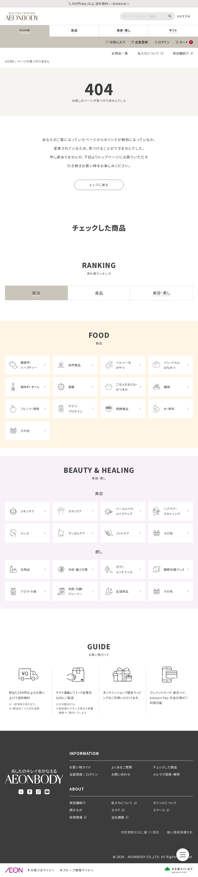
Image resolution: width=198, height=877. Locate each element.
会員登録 (141, 42)
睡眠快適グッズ (174, 569)
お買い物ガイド (80, 767)
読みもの (75, 810)
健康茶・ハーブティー (28, 365)
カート (186, 42)
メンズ (24, 533)
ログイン (164, 42)
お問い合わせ (121, 774)
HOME (10, 61)
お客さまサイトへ (43, 870)
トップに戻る (98, 184)
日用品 (25, 569)
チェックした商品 (165, 767)
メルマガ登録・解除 (166, 774)
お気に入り (117, 42)
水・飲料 (169, 408)
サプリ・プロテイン (75, 408)
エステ (115, 810)
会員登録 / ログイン (83, 774)
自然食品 (74, 365)
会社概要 (118, 817)
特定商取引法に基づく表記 (140, 832)
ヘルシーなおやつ (123, 365)
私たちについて (148, 53)
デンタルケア (76, 533)
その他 (24, 431)
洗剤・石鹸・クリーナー (76, 591)
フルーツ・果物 (29, 408)
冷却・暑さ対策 (78, 569)
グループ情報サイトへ (78, 870)
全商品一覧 (120, 53)
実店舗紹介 (181, 53)
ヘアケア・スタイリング (172, 511)
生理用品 (122, 591)
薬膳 (71, 387)
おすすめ (185, 16)
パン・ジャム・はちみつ (172, 365)
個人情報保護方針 (180, 832)
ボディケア (75, 511)
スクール (159, 810)
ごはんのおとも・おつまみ (127, 386)
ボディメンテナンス (124, 569)
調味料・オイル (30, 387)
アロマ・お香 (28, 591)
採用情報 (76, 817)
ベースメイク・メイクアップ (125, 511)
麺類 (167, 387)
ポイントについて (165, 802)
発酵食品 (122, 408)
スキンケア (27, 511)
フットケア (122, 533)
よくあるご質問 (121, 767)
